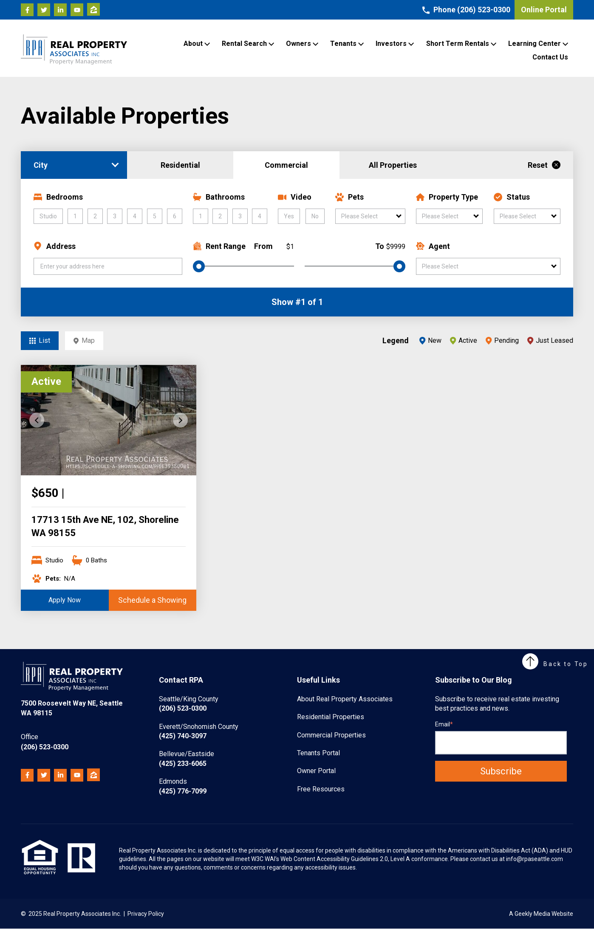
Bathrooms (219, 196)
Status (512, 196)
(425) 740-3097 (198, 731)
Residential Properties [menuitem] (330, 717)
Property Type (447, 196)
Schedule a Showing (152, 600)
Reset (544, 165)
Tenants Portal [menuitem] (318, 753)
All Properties (393, 165)
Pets (349, 196)
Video (294, 196)
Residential (180, 165)
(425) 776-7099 (182, 786)
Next (180, 420)
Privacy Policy (145, 913)
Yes (289, 216)
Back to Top (555, 664)
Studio (48, 216)
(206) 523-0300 (44, 741)
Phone (466, 9)
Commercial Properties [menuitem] (331, 735)
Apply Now (64, 600)
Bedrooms (58, 196)
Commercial (286, 165)
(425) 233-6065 (186, 758)
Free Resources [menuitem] (321, 789)
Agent (433, 246)
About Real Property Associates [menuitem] (345, 699)
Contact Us (550, 57)
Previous (36, 420)
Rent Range (219, 246)
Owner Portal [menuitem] (316, 771)
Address (55, 246)
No (315, 216)
